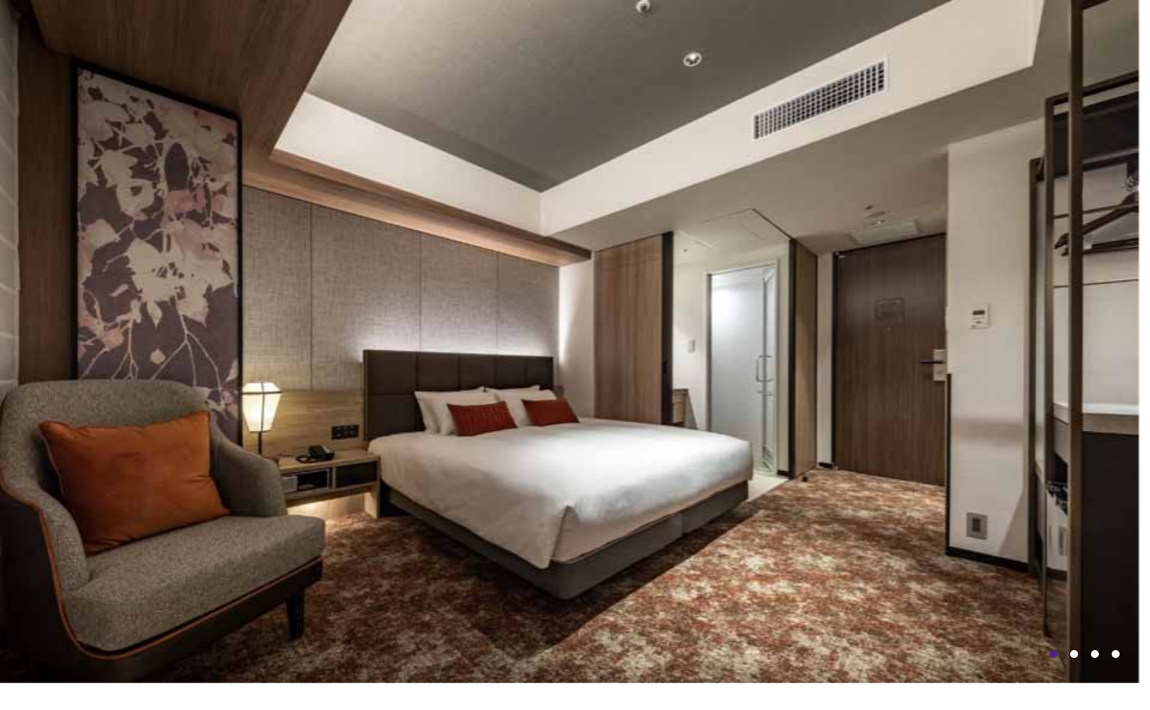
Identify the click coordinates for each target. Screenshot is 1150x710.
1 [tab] (1053, 654)
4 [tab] (1116, 654)
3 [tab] (1095, 654)
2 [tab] (1074, 654)
